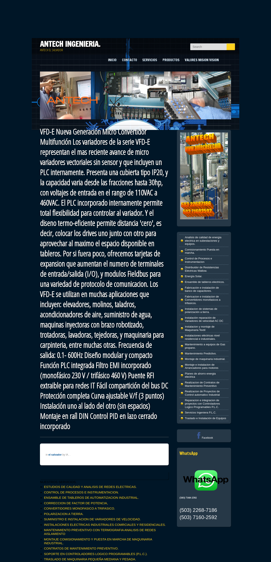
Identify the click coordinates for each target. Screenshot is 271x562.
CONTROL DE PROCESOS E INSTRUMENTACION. (81, 492)
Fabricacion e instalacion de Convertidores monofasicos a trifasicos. (202, 300)
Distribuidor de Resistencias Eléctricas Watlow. (202, 269)
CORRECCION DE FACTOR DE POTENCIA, (76, 503)
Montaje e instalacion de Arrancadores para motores (201, 366)
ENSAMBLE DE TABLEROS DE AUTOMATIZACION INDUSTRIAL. (91, 497)
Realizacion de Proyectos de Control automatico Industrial (202, 393)
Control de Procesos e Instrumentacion (198, 260)
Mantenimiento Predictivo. (200, 353)
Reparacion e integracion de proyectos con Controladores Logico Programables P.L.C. (202, 403)
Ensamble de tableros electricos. (204, 282)
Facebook (204, 437)
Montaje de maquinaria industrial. (205, 359)
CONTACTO (129, 60)
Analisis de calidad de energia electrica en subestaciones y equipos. (203, 240)
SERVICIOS (149, 60)
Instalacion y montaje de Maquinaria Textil (199, 328)
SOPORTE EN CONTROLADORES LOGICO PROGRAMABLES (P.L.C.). (96, 554)
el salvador (55, 454)
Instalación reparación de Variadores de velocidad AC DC (204, 319)
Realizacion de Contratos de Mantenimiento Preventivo (202, 384)
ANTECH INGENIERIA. (70, 44)
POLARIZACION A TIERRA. (63, 514)
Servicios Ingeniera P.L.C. (200, 412)
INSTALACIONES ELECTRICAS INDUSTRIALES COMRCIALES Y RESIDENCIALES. (105, 524)
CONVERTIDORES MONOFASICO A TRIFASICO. (79, 508)
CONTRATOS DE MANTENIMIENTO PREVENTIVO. (81, 548)
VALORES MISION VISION (202, 60)
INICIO (112, 60)
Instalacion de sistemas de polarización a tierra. (201, 310)
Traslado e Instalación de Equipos (205, 418)
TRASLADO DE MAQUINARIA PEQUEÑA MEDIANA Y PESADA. (90, 559)
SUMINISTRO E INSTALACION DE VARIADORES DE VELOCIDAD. (92, 519)
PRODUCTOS (171, 60)
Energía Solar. (193, 276)
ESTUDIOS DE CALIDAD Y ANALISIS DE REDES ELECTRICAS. (90, 487)
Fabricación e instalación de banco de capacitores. (202, 289)
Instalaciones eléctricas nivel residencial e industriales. (202, 337)
